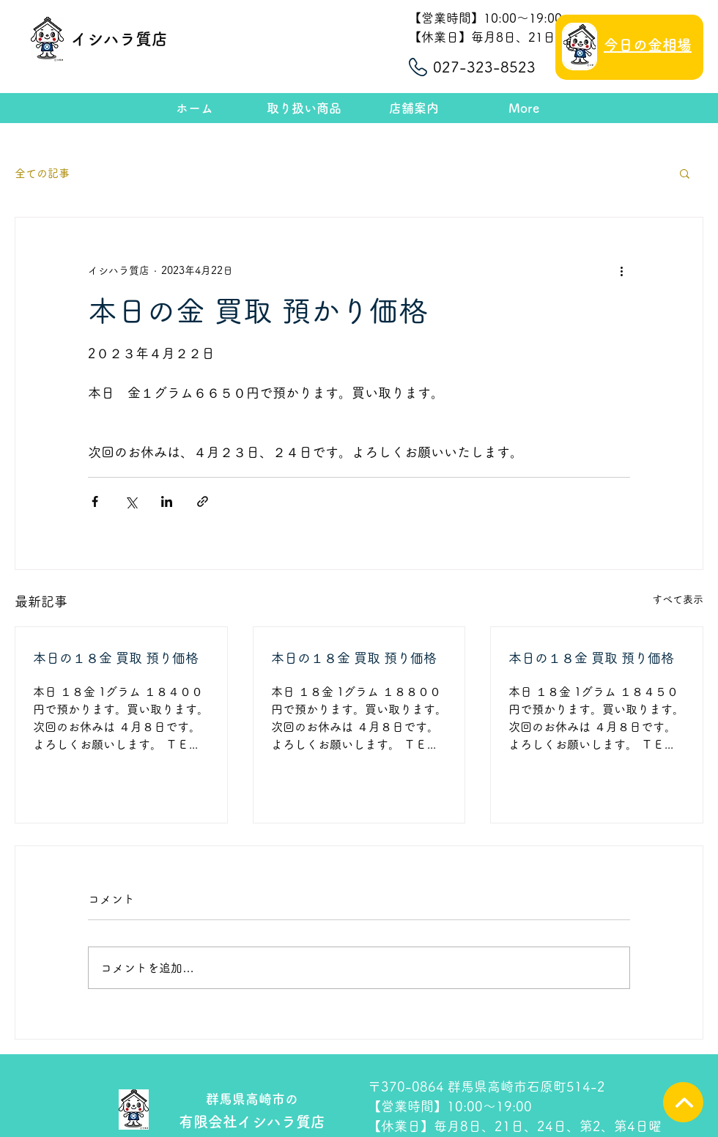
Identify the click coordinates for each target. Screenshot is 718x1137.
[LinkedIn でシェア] (167, 501)
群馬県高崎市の (252, 1098)
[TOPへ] (683, 1102)
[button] (685, 173)
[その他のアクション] (621, 270)
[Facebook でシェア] (95, 501)
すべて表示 (677, 599)
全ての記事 (42, 173)
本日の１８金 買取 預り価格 (116, 657)
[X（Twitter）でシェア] (131, 501)
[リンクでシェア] (203, 501)
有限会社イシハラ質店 (252, 1121)
